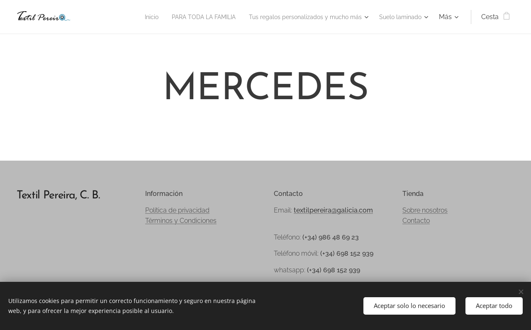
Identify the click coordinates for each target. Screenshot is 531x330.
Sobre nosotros (425, 210)
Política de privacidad (177, 210)
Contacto (416, 221)
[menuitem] (121, 17)
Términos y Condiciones (181, 221)
